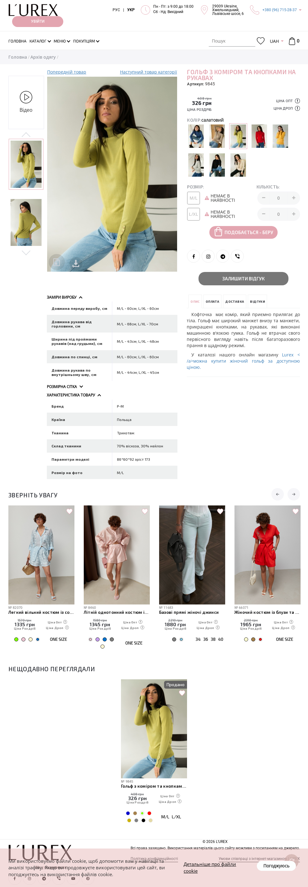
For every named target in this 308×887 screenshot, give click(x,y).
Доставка (234, 301)
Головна (17, 57)
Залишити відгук (243, 278)
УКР (131, 10)
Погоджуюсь (276, 866)
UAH (274, 41)
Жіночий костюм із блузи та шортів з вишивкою (267, 612)
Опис (195, 301)
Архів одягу (43, 57)
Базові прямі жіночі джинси (189, 612)
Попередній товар (66, 72)
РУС (116, 10)
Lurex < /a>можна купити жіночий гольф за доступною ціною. (243, 361)
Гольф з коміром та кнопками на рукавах (154, 786)
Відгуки (257, 301)
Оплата (212, 301)
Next (26, 252)
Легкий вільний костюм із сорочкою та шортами (41, 612)
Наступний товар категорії (148, 72)
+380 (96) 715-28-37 (279, 10)
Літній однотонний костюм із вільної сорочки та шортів (117, 612)
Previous (26, 135)
